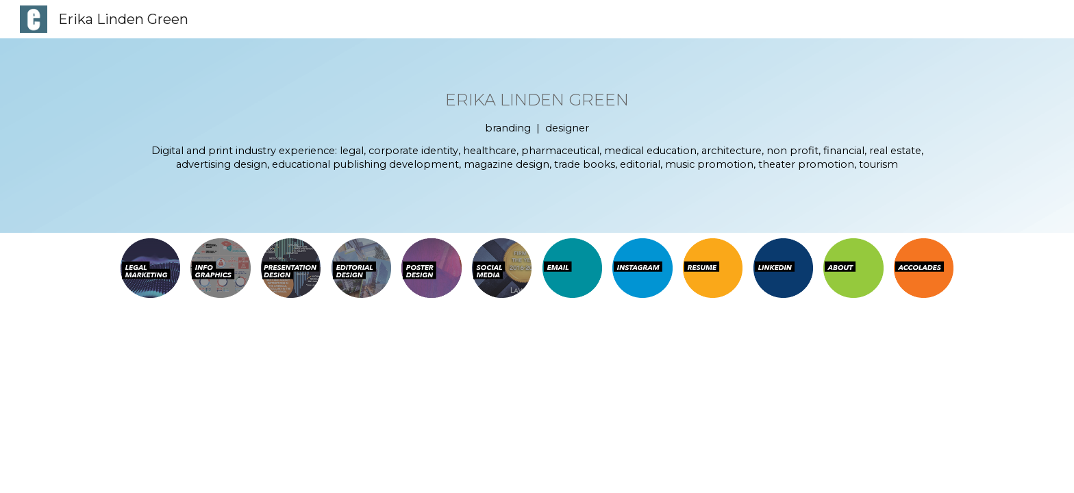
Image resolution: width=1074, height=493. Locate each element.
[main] (537, 135)
